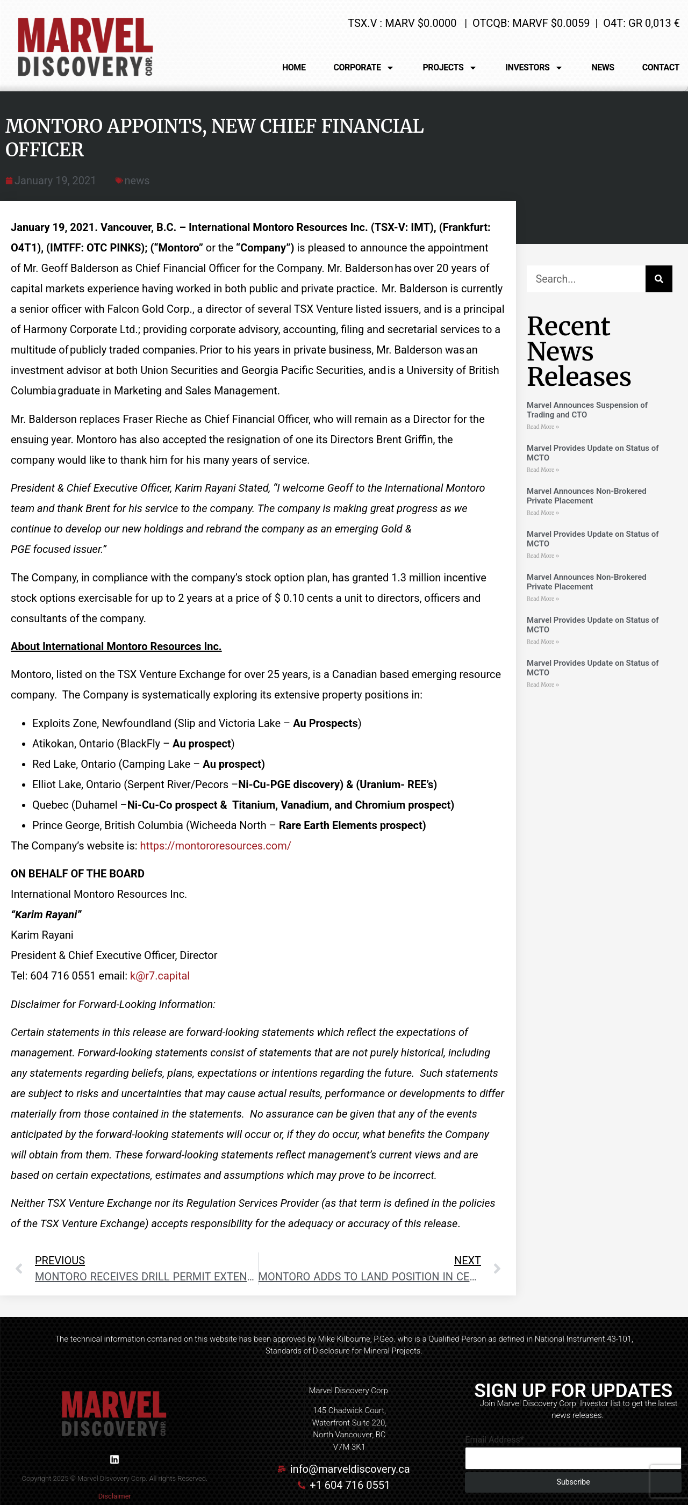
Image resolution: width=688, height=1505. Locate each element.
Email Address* (494, 1440)
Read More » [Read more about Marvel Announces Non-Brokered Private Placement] (543, 512)
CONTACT (660, 67)
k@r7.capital (160, 975)
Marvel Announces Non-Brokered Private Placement (587, 496)
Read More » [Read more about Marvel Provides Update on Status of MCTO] (543, 469)
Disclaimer (114, 1496)
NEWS (602, 67)
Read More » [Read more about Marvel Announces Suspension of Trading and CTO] (543, 426)
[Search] (659, 278)
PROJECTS (449, 67)
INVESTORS (534, 67)
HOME (294, 67)
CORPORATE (364, 67)
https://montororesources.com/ (215, 845)
